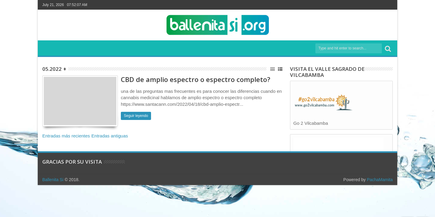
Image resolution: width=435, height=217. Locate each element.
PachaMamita (380, 179)
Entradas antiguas (110, 135)
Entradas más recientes (66, 135)
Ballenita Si (52, 179)
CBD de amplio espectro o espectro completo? (195, 79)
